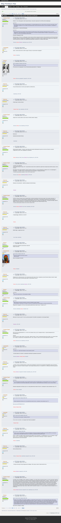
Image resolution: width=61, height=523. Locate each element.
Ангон (23, 157)
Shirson (5, 60)
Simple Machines (34, 517)
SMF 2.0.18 (26, 517)
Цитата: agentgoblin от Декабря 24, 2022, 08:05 (19, 63)
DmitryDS (17, 268)
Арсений (28, 510)
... (17, 13)
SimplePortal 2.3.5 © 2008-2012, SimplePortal (31, 518)
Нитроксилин (6, 250)
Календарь (18, 6)
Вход (21, 6)
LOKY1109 (30, 42)
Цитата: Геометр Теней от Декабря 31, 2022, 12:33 (20, 415)
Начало (3, 6)
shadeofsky (24, 42)
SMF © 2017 (30, 517)
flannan (4, 242)
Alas (27, 42)
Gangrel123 (25, 78)
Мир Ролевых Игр (8, 4)
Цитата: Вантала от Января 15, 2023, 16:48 (19, 431)
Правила (10, 6)
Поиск (14, 6)
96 (16, 13)
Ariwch (20, 157)
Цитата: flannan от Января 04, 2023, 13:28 (19, 253)
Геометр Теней (6, 17)
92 (9, 13)
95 (14, 13)
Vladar (16, 237)
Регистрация (26, 6)
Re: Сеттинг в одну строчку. (20, 17)
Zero (20, 340)
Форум (6, 6)
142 (18, 13)
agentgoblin (5, 47)
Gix (33, 157)
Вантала (14, 42)
